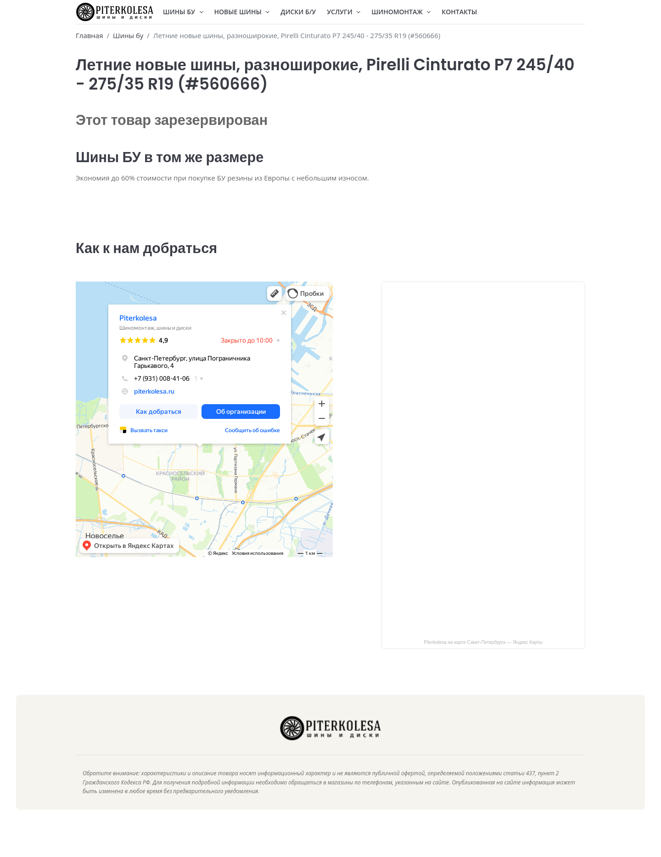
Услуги (343, 11)
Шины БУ (183, 11)
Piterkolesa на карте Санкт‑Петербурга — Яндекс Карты (483, 653)
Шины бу (128, 35)
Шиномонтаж (401, 11)
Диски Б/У (298, 11)
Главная (89, 35)
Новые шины (242, 11)
